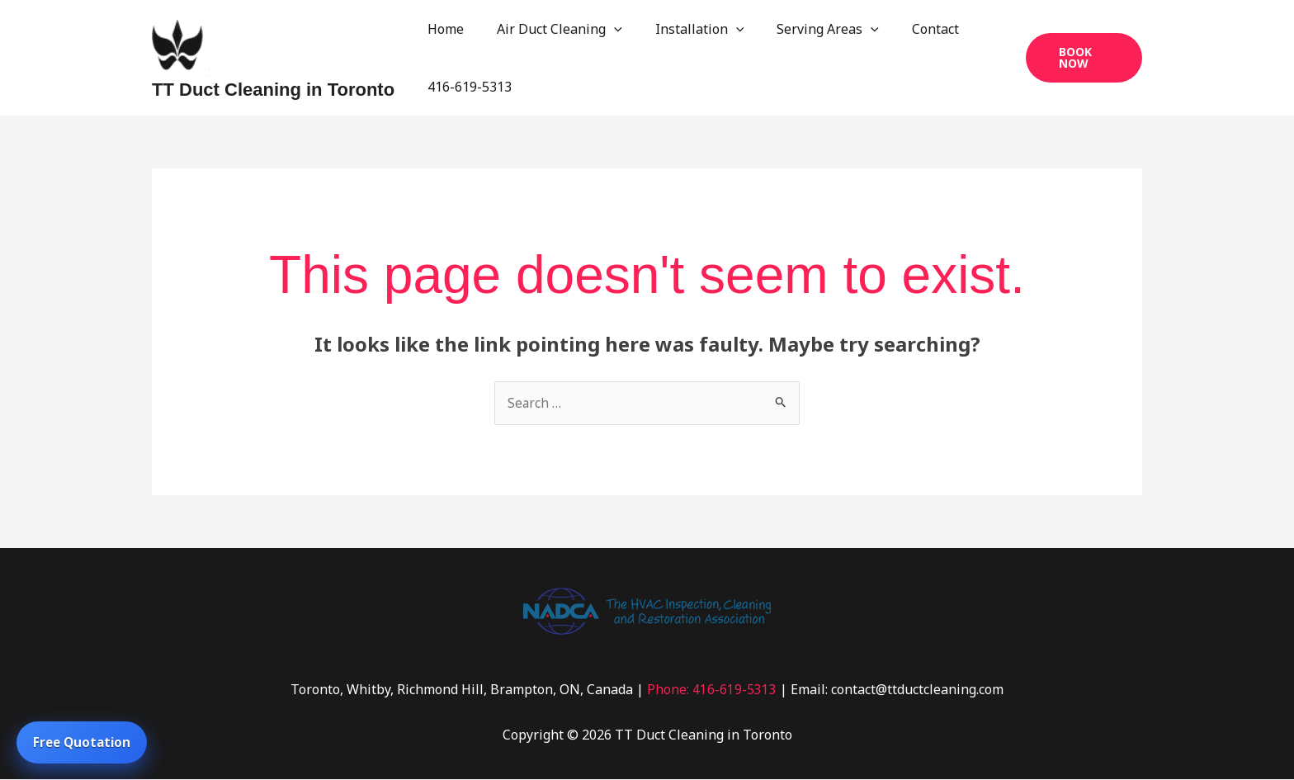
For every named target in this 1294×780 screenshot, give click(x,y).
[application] (604, 29)
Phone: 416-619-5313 (712, 690)
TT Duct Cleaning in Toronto (273, 89)
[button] (1081, 58)
